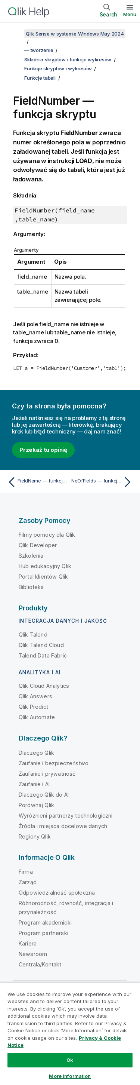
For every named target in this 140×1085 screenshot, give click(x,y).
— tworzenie (38, 50)
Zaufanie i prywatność (47, 773)
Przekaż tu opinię (43, 449)
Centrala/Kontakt (40, 964)
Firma (26, 871)
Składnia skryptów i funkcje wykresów (67, 59)
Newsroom (33, 954)
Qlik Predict (33, 707)
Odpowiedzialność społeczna (57, 892)
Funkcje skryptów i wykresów (57, 68)
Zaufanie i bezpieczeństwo (53, 763)
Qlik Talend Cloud (41, 645)
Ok (69, 1060)
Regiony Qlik (35, 836)
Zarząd (28, 882)
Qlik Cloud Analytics (44, 686)
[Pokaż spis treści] (15, 34)
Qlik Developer (38, 545)
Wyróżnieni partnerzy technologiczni (66, 815)
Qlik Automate (37, 717)
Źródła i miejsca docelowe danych (63, 826)
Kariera (28, 943)
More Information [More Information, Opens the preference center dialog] (70, 1076)
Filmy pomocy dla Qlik (47, 534)
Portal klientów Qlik (43, 576)
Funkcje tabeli (40, 78)
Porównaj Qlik (36, 805)
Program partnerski (43, 933)
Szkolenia (31, 555)
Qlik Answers (35, 696)
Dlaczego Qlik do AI (44, 794)
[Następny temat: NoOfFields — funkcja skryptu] (102, 482)
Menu (129, 14)
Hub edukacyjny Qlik (45, 566)
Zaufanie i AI (34, 784)
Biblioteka (31, 587)
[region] (70, 1034)
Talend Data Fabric (43, 655)
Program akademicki (45, 922)
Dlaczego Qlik (36, 753)
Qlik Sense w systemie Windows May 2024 (75, 34)
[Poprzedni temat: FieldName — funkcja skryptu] (37, 482)
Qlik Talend (33, 634)
